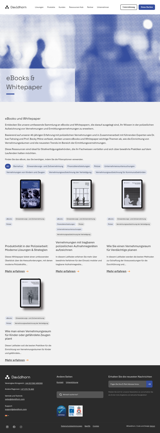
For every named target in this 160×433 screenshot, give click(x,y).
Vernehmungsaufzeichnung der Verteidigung (70, 172)
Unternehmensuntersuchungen (119, 166)
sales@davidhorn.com (15, 399)
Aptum (152, 426)
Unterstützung (129, 7)
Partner (90, 7)
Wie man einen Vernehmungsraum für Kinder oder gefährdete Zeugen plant (28, 335)
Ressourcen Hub (76, 7)
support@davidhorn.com (16, 409)
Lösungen (39, 7)
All (7, 166)
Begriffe (87, 426)
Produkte (51, 7)
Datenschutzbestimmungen (71, 426)
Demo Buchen (147, 7)
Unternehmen (103, 7)
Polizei (97, 166)
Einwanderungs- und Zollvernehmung (45, 166)
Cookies (96, 426)
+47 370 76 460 (27, 389)
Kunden (62, 7)
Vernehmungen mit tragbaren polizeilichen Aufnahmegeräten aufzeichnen (77, 246)
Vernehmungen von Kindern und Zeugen (25, 172)
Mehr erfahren (15, 271)
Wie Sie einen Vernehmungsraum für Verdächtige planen (129, 248)
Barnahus (18, 166)
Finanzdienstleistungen (78, 166)
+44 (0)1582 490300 (34, 383)
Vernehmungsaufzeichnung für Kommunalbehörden (121, 172)
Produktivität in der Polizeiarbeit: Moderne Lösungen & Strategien (26, 248)
